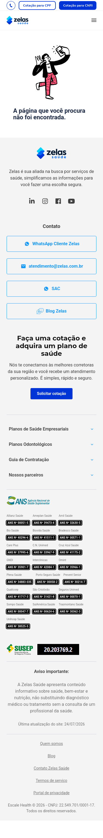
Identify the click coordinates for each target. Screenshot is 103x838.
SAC (51, 288)
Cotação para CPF (37, 5)
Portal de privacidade (52, 793)
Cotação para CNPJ (78, 5)
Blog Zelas (52, 311)
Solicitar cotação (51, 393)
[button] (93, 20)
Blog (51, 756)
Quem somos (51, 743)
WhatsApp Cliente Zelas (51, 244)
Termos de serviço (51, 780)
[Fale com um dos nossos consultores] (11, 5)
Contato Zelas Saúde (51, 768)
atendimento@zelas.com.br (51, 266)
